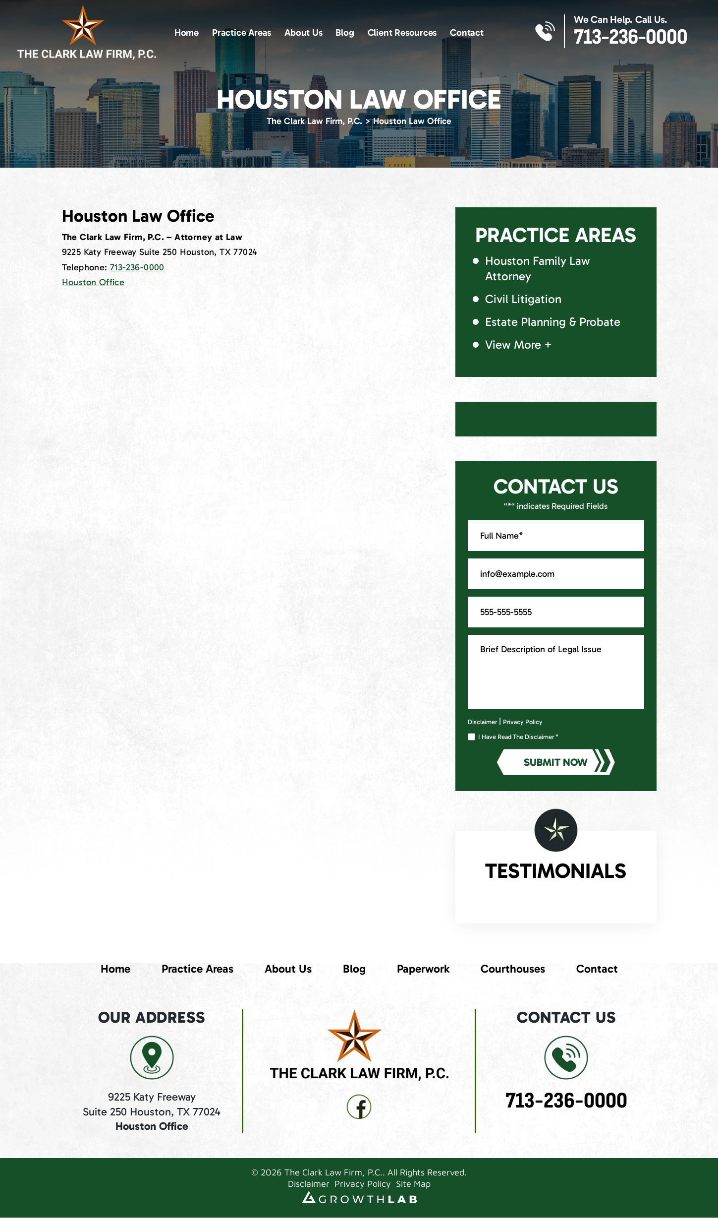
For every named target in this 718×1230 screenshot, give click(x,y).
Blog (344, 32)
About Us (303, 32)
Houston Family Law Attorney (537, 268)
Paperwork (423, 969)
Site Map (413, 1183)
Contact (467, 32)
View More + (518, 344)
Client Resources (402, 32)
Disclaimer (482, 722)
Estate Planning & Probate (552, 321)
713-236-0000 (630, 37)
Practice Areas (241, 32)
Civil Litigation (523, 299)
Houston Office (93, 282)
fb (359, 1107)
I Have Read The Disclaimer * (518, 737)
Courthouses (513, 969)
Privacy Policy (523, 722)
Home (186, 32)
